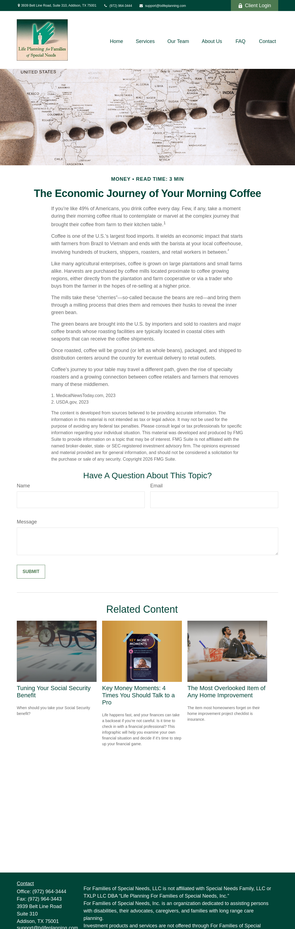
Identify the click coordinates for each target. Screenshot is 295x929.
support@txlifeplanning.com (162, 6)
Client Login (254, 5)
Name (23, 485)
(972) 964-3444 (117, 6)
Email (156, 485)
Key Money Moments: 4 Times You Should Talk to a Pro (138, 695)
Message (27, 522)
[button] (116, 41)
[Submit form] (31, 572)
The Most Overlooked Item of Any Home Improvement (226, 692)
